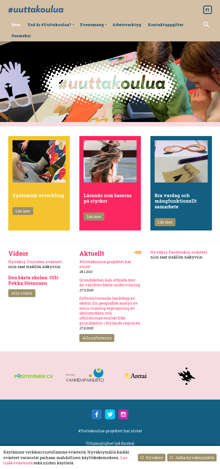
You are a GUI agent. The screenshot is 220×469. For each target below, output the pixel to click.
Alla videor (21, 282)
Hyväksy (151, 457)
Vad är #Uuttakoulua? (51, 26)
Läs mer (22, 199)
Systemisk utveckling (38, 184)
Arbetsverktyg (126, 24)
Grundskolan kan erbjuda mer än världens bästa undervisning (109, 271)
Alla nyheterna (96, 326)
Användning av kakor (110, 437)
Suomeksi (198, 24)
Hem (16, 24)
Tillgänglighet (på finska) (110, 432)
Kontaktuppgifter (164, 24)
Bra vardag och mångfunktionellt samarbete (176, 190)
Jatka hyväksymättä (192, 457)
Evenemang (93, 26)
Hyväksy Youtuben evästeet (35, 250)
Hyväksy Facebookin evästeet (178, 241)
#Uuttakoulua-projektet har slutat (105, 253)
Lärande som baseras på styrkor (108, 187)
